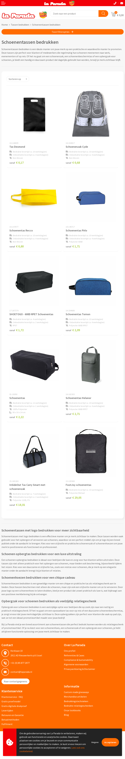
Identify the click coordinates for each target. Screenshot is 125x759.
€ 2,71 (73, 414)
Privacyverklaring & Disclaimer (79, 668)
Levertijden (7, 710)
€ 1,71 (73, 246)
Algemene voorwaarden (76, 664)
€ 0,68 (73, 162)
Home (4, 24)
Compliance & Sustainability (78, 659)
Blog (66, 714)
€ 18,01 (17, 505)
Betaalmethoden (10, 719)
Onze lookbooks (72, 710)
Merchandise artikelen (75, 696)
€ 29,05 (73, 497)
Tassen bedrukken (20, 24)
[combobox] (74, 13)
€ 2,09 (73, 330)
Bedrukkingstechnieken (76, 701)
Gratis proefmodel (11, 701)
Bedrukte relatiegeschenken (78, 705)
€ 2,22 (16, 417)
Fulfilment (7, 724)
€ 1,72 (16, 330)
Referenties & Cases (74, 655)
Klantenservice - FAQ (12, 696)
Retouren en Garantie (12, 714)
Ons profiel (69, 650)
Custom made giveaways (76, 692)
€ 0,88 (16, 246)
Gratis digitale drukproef (14, 706)
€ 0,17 (16, 162)
